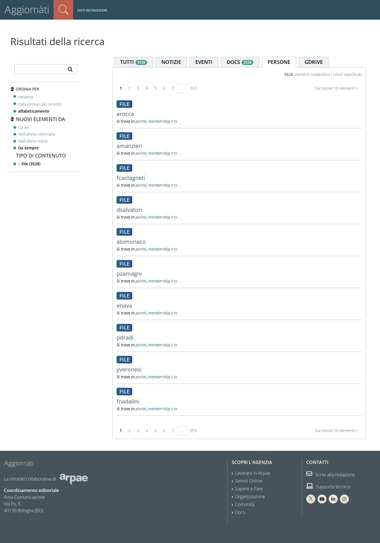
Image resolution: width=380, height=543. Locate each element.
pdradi (125, 337)
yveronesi (129, 369)
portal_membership (153, 121)
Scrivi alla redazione (330, 475)
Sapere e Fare (249, 489)
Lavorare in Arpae (252, 473)
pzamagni (129, 273)
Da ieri (23, 127)
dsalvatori (129, 210)
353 (193, 88)
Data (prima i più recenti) (39, 104)
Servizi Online (248, 481)
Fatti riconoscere (92, 10)
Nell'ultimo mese (33, 141)
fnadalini (128, 401)
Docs (240, 512)
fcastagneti (131, 178)
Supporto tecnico (328, 487)
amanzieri (129, 146)
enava (124, 305)
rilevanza (25, 96)
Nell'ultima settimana (36, 134)
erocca (125, 114)
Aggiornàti (26, 10)
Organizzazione (250, 496)
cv (175, 121)
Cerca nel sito (63, 10)
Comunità (244, 504)
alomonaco (131, 241)
